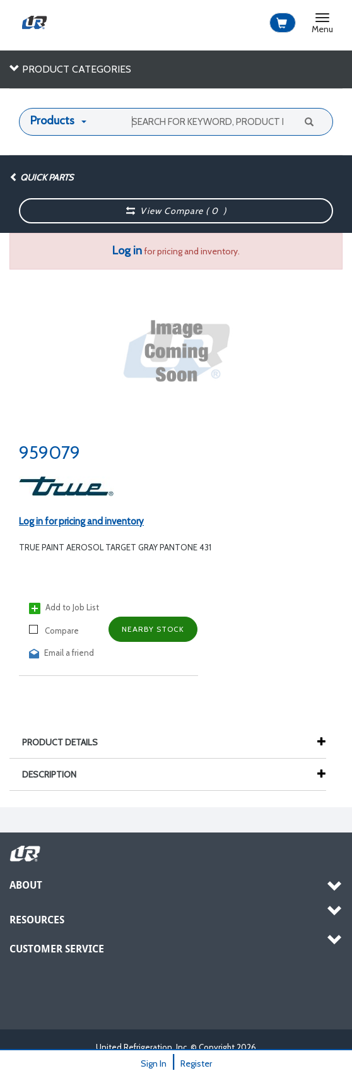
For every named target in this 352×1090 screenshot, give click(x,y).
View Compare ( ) (176, 210)
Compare (54, 630)
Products (52, 120)
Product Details (66, 742)
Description (55, 774)
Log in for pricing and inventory (81, 521)
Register (196, 1063)
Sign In (154, 1063)
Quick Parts (41, 177)
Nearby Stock (153, 629)
